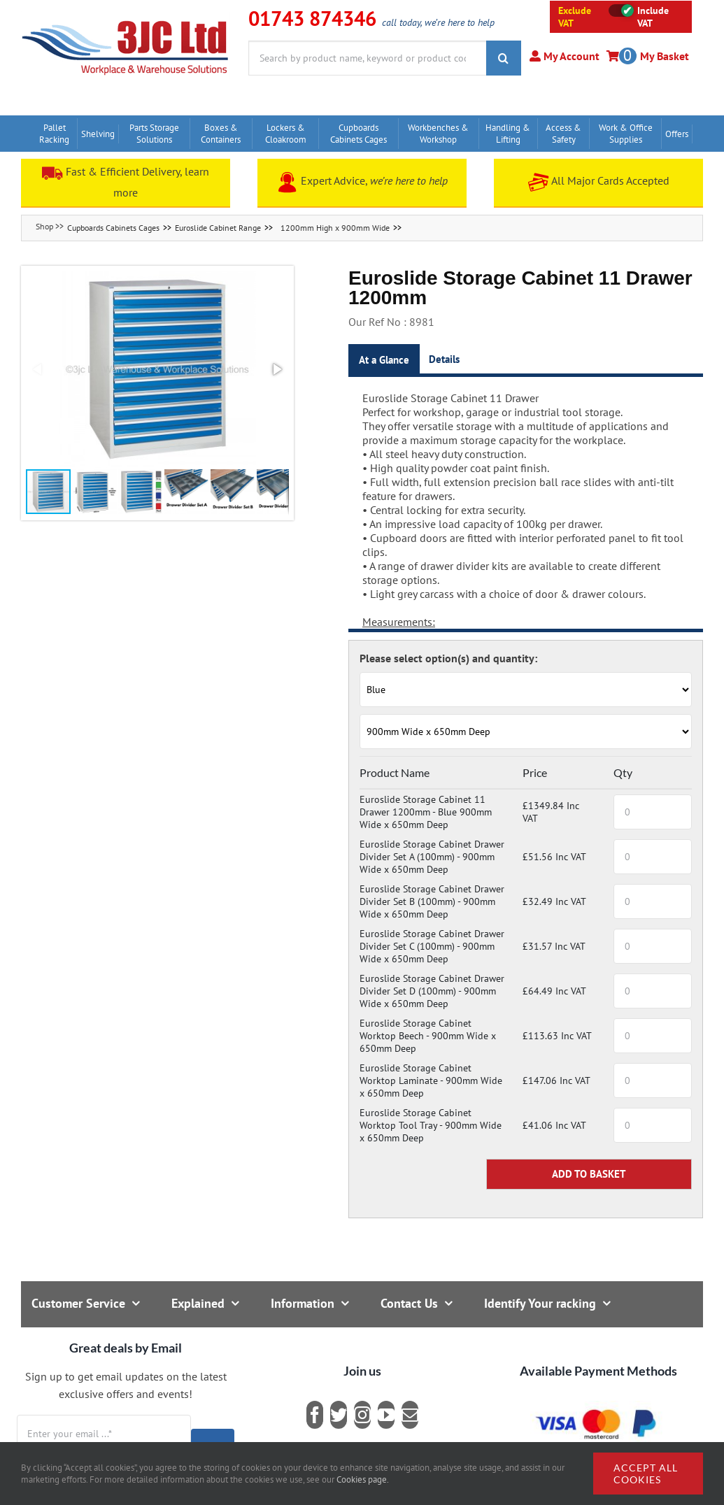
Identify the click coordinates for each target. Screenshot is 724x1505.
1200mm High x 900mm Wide (335, 227)
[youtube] (386, 1415)
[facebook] (314, 1415)
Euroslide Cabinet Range (218, 227)
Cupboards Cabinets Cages (113, 227)
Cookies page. (362, 1479)
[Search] (503, 58)
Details (444, 359)
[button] (157, 369)
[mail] (410, 1415)
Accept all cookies (645, 1473)
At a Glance (384, 359)
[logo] (125, 17)
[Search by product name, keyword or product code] (367, 58)
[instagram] (362, 1415)
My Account (570, 56)
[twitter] (338, 1415)
